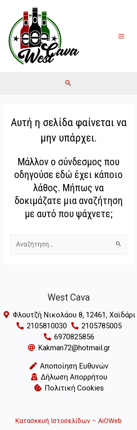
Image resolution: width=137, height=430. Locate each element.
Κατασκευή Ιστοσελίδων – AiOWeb (68, 421)
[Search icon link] (68, 84)
